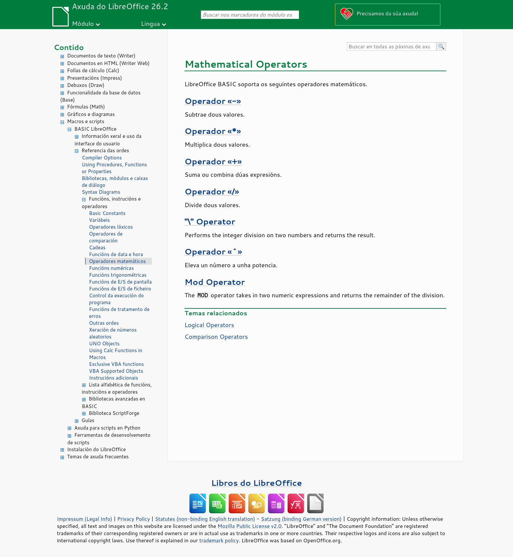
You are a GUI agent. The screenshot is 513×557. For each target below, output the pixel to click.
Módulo (83, 23)
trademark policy (219, 540)
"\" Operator (210, 221)
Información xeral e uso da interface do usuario (108, 140)
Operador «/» (212, 191)
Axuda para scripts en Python (107, 427)
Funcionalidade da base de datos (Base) (100, 96)
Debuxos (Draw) (85, 85)
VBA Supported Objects (116, 371)
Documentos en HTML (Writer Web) (108, 63)
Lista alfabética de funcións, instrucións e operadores (117, 388)
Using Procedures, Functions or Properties (114, 168)
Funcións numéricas (111, 268)
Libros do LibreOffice (256, 482)
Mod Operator (215, 281)
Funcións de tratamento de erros (119, 312)
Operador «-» (213, 100)
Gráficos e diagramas (91, 114)
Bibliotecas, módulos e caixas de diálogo (115, 181)
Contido (69, 47)
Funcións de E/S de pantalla (120, 281)
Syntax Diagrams (101, 191)
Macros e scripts (85, 121)
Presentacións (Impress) (94, 77)
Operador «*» (213, 131)
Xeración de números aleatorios (113, 333)
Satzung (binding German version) (301, 518)
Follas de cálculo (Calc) (93, 70)
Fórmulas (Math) (86, 106)
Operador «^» (213, 251)
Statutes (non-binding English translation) (205, 518)
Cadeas (97, 247)
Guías (87, 420)
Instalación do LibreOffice (96, 449)
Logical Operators (209, 324)
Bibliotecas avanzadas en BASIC (113, 402)
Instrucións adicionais (113, 377)
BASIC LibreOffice (95, 128)
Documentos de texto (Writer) (101, 55)
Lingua (150, 23)
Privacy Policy (133, 518)
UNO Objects (104, 343)
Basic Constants (107, 213)
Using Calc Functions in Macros (115, 354)
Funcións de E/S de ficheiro (120, 288)
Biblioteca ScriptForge (114, 413)
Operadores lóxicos (111, 226)
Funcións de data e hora (116, 254)
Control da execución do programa (116, 299)
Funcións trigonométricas (118, 274)
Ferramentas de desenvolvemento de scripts (108, 439)
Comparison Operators (216, 336)
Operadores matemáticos (117, 261)
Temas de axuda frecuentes (98, 456)
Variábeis (99, 220)
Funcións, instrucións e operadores (111, 202)
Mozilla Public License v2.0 (250, 526)
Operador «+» (213, 161)
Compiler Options (102, 157)
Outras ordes (104, 322)
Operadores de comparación (106, 237)
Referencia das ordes (105, 150)
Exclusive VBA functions (116, 364)
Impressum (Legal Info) (84, 518)
